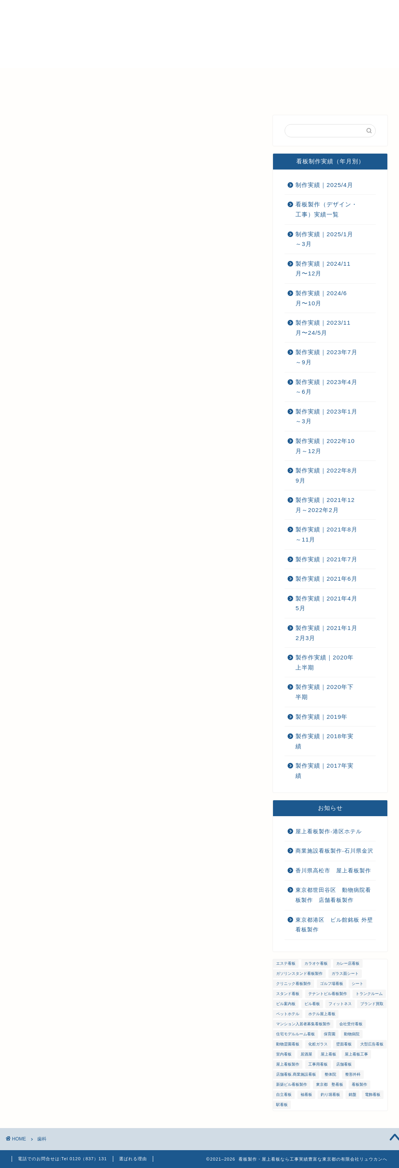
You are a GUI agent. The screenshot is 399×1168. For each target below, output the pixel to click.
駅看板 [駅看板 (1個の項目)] (282, 1104)
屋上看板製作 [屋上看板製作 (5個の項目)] (287, 1064)
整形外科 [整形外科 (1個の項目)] (353, 1074)
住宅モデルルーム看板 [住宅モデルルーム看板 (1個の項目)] (295, 1034)
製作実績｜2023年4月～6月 (326, 387)
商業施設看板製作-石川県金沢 (334, 851)
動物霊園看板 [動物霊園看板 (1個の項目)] (287, 1044)
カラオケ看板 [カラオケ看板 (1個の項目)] (316, 963)
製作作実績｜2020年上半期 (324, 662)
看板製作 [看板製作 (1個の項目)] (359, 1084)
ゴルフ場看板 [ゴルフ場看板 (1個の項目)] (331, 983)
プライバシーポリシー (46, 95)
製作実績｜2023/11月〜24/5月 (323, 327)
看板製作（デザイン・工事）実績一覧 (326, 209)
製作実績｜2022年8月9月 (326, 475)
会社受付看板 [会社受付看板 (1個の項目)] (351, 1024)
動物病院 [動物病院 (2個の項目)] (351, 1034)
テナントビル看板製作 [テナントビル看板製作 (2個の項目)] (327, 994)
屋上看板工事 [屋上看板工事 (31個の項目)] (356, 1054)
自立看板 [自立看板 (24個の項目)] (284, 1094)
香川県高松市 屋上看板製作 (333, 871)
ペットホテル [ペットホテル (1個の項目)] (287, 1014)
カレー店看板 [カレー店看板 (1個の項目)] (347, 963)
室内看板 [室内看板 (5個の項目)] (284, 1054)
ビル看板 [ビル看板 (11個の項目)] (312, 1004)
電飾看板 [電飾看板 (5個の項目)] (372, 1094)
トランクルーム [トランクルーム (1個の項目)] (369, 994)
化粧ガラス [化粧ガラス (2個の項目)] (318, 1044)
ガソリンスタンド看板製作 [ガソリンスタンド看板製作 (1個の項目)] (299, 973)
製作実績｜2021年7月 (326, 559)
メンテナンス (168, 77)
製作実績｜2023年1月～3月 (326, 416)
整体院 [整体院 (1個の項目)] (330, 1074)
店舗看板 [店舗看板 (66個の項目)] (344, 1064)
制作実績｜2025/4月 (324, 185)
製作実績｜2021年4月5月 (326, 603)
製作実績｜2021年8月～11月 (326, 534)
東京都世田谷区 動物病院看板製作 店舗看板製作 (333, 895)
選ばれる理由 (71, 77)
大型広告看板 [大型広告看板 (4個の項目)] (371, 1044)
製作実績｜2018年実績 (324, 741)
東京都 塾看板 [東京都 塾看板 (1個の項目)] (329, 1084)
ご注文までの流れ (229, 77)
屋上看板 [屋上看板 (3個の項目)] (328, 1054)
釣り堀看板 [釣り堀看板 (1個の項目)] (330, 1094)
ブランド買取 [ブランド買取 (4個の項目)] (371, 1004)
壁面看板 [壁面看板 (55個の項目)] (344, 1044)
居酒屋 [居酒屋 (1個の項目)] (306, 1054)
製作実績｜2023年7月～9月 (326, 357)
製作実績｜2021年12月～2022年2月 (325, 505)
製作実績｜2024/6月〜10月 (321, 298)
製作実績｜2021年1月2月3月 (326, 633)
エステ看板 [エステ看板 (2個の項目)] (285, 963)
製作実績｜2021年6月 (326, 578)
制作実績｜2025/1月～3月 (324, 239)
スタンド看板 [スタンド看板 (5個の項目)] (287, 994)
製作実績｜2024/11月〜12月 (323, 268)
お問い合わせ (288, 77)
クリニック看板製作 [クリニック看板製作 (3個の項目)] (293, 983)
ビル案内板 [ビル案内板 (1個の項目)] (285, 1004)
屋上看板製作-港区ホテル (328, 831)
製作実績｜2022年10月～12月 (325, 446)
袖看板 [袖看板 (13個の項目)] (306, 1094)
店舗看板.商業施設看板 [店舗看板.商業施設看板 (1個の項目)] (296, 1074)
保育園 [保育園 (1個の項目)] (329, 1034)
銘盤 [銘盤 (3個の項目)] (352, 1094)
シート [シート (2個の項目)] (357, 983)
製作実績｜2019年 (321, 716)
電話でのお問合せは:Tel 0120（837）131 (62, 1158)
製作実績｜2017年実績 (324, 770)
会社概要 (120, 77)
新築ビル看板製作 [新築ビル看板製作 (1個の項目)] (291, 1084)
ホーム (26, 77)
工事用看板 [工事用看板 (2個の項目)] (318, 1064)
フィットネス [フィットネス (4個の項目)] (340, 1004)
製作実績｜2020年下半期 (324, 691)
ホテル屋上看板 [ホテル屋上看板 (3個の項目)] (321, 1014)
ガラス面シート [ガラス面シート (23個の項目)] (345, 973)
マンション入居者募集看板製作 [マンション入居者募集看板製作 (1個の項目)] (303, 1024)
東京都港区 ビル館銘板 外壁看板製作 (334, 925)
